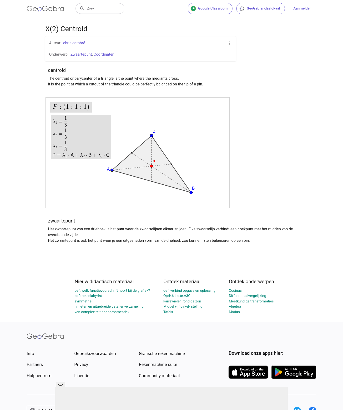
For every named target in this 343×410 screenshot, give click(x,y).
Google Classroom (209, 8)
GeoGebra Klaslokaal (259, 8)
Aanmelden (302, 8)
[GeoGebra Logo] (45, 8)
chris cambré (74, 43)
